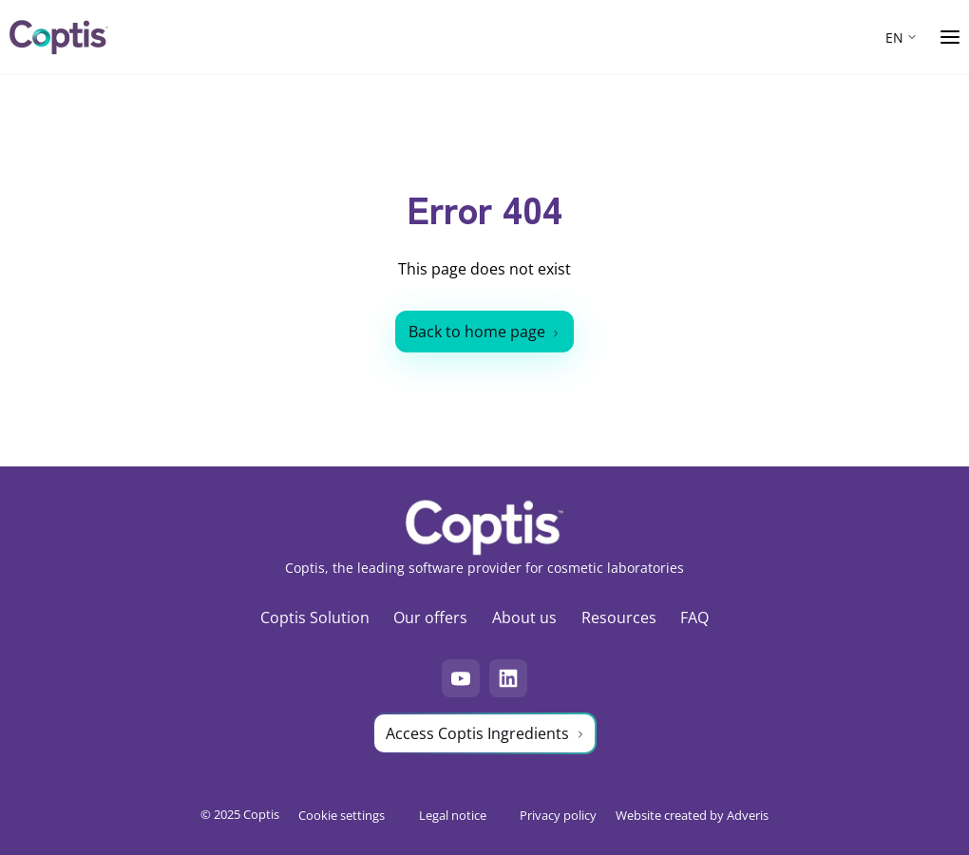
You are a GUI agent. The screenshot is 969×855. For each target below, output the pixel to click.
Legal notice (452, 814)
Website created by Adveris (692, 814)
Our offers (430, 617)
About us (524, 617)
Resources (618, 617)
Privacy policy (558, 814)
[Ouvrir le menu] (950, 37)
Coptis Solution (315, 617)
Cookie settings (341, 814)
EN (894, 37)
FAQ (694, 617)
